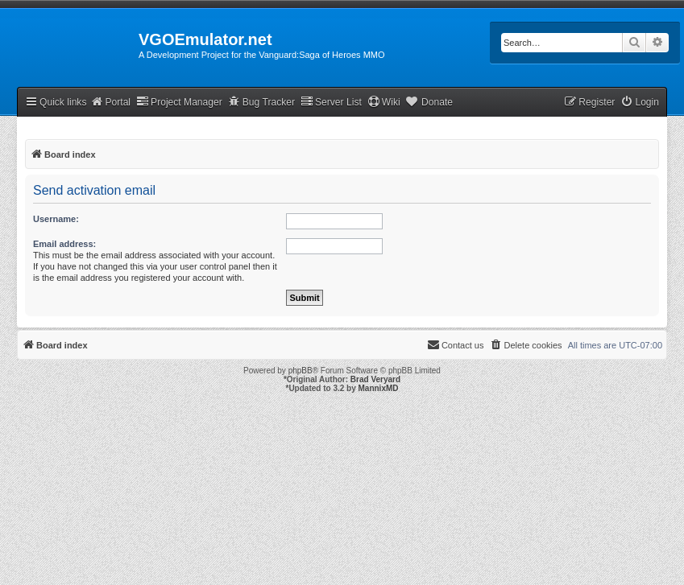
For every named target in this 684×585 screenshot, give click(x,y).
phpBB (300, 370)
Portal (110, 102)
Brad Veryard (375, 379)
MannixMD (379, 388)
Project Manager (179, 102)
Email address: (64, 244)
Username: (56, 219)
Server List (331, 102)
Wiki (383, 102)
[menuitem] (639, 102)
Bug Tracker (261, 102)
